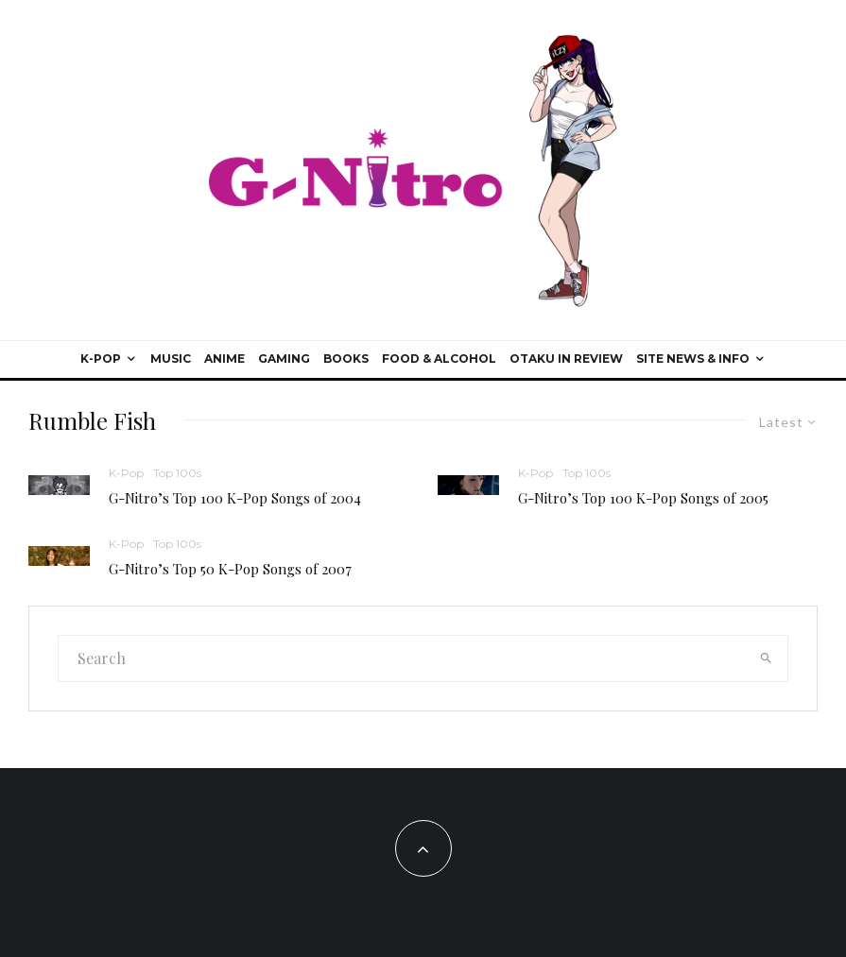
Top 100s (177, 473)
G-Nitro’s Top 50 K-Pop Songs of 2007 (230, 568)
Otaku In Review (566, 358)
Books (346, 358)
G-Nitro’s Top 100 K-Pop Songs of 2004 (235, 497)
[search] (765, 658)
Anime (224, 358)
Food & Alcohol (439, 358)
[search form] (401, 658)
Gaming (284, 358)
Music (170, 358)
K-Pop (100, 358)
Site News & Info (693, 358)
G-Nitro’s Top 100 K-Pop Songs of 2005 (643, 497)
